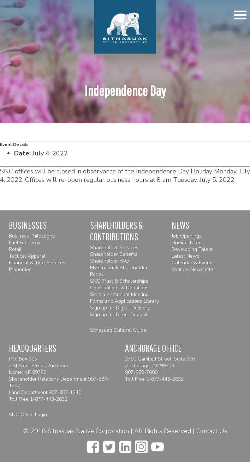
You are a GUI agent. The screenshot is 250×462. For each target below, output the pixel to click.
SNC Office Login (28, 414)
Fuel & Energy (24, 242)
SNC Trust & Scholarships (119, 281)
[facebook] (93, 445)
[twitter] (109, 445)
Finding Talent (187, 242)
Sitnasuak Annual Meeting (119, 294)
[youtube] (157, 445)
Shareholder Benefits (113, 254)
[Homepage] (125, 27)
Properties (20, 269)
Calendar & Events (193, 262)
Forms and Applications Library (124, 301)
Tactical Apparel (27, 256)
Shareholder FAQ (109, 261)
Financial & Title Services (37, 262)
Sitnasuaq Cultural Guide (118, 330)
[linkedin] (125, 445)
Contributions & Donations (119, 287)
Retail (15, 249)
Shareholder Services (114, 247)
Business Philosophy (32, 236)
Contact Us (211, 431)
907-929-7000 (141, 372)
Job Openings (187, 236)
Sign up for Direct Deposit (118, 314)
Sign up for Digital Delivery (120, 307)
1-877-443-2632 (48, 399)
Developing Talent (192, 249)
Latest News (186, 256)
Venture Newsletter (193, 269)
